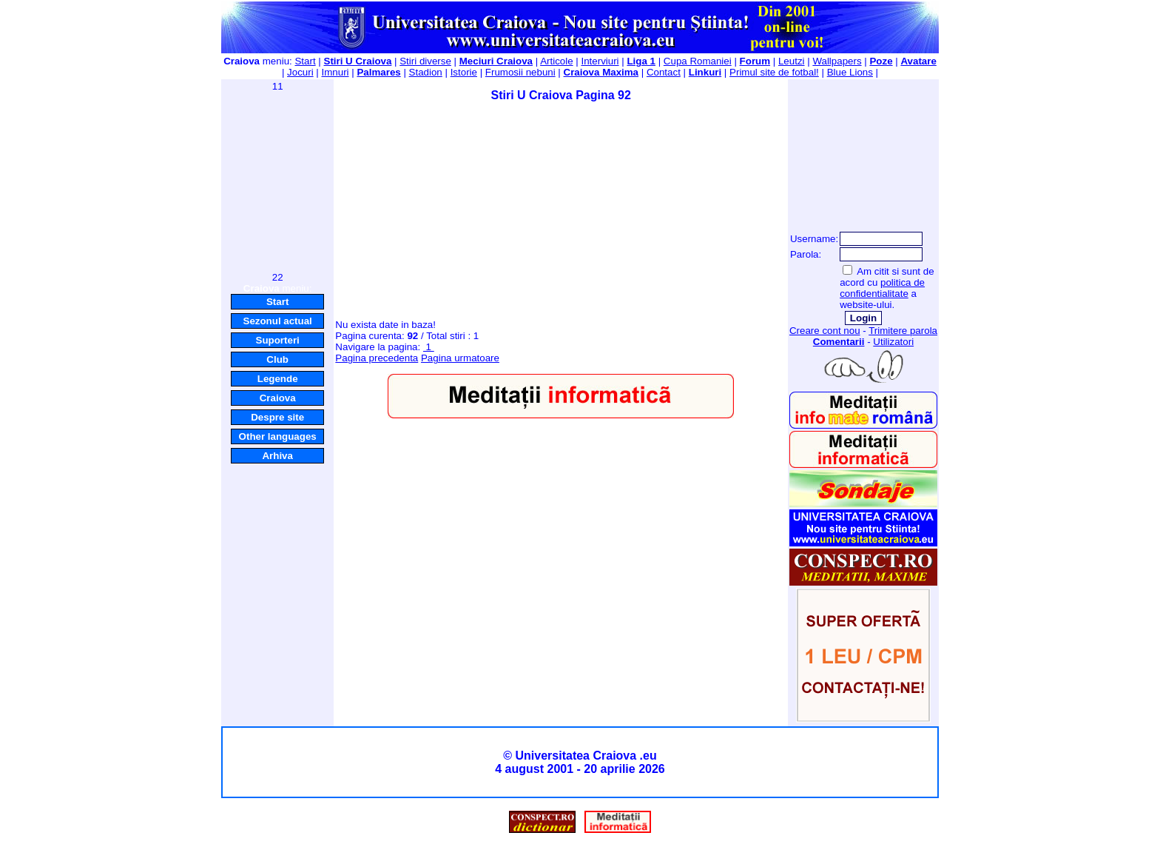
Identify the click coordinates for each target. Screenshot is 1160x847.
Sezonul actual (277, 321)
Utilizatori (893, 341)
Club (277, 359)
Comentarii (839, 341)
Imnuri (335, 72)
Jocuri (300, 72)
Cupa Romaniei (698, 61)
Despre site (277, 417)
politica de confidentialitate (882, 288)
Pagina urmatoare (460, 358)
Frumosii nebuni (520, 72)
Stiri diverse (425, 61)
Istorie (464, 72)
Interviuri (599, 61)
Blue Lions (850, 72)
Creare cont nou (824, 330)
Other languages (278, 436)
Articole (556, 61)
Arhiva (277, 455)
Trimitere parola (903, 330)
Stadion (425, 72)
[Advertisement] (277, 181)
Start (304, 61)
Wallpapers (836, 61)
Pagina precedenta (376, 358)
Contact (664, 72)
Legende (277, 378)
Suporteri (278, 340)
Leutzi (791, 61)
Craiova (278, 398)
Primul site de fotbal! (774, 72)
